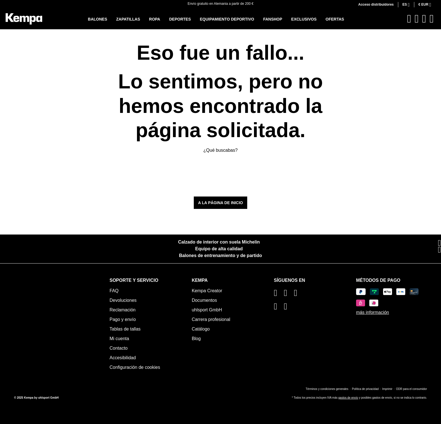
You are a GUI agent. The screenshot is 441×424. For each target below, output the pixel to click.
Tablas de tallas (125, 329)
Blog (196, 338)
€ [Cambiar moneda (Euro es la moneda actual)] (423, 4)
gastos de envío (348, 397)
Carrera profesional (211, 319)
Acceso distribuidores (376, 4)
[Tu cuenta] (424, 18)
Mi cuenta (119, 338)
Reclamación (123, 309)
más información (372, 312)
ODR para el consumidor (411, 388)
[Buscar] (409, 18)
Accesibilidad (123, 357)
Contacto (119, 348)
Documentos (204, 300)
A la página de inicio (220, 202)
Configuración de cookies (135, 367)
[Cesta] (431, 18)
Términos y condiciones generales (327, 388)
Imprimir (387, 388)
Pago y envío (123, 319)
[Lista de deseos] (416, 18)
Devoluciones (123, 300)
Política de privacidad (365, 388)
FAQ (114, 290)
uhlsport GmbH (207, 309)
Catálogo (201, 329)
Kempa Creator (207, 290)
